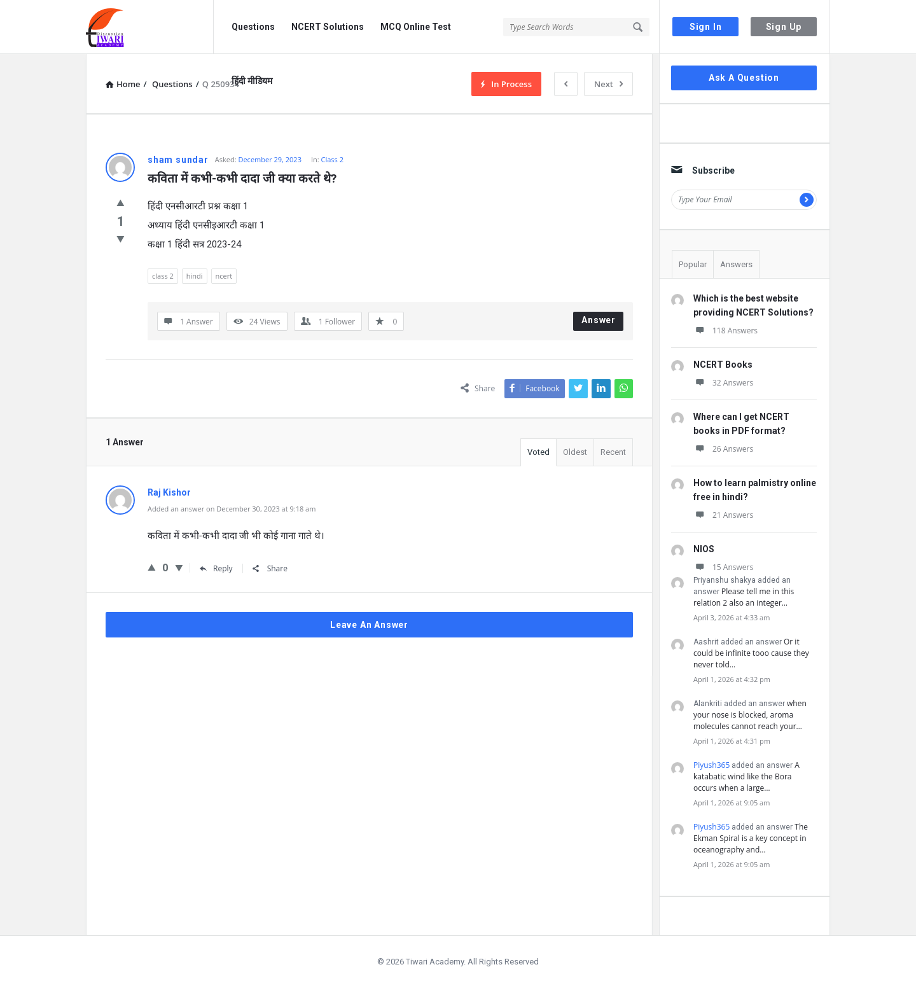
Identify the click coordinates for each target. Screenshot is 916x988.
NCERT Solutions (327, 27)
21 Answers (723, 515)
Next (608, 84)
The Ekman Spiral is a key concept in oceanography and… (750, 838)
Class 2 (332, 159)
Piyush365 (711, 765)
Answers (736, 264)
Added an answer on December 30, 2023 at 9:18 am (232, 508)
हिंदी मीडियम (252, 81)
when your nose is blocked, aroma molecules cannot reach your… (750, 715)
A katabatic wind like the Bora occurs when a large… (746, 776)
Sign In (706, 27)
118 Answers (725, 330)
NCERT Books (723, 364)
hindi (194, 276)
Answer (598, 320)
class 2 (163, 276)
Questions (253, 27)
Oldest (575, 452)
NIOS (703, 549)
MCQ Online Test (415, 27)
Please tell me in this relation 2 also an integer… (743, 597)
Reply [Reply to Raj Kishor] (216, 568)
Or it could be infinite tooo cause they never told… (751, 653)
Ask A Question (744, 78)
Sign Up (784, 27)
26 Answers (723, 448)
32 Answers (723, 382)
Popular (693, 264)
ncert (224, 276)
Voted (538, 452)
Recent (613, 452)
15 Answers (723, 567)
